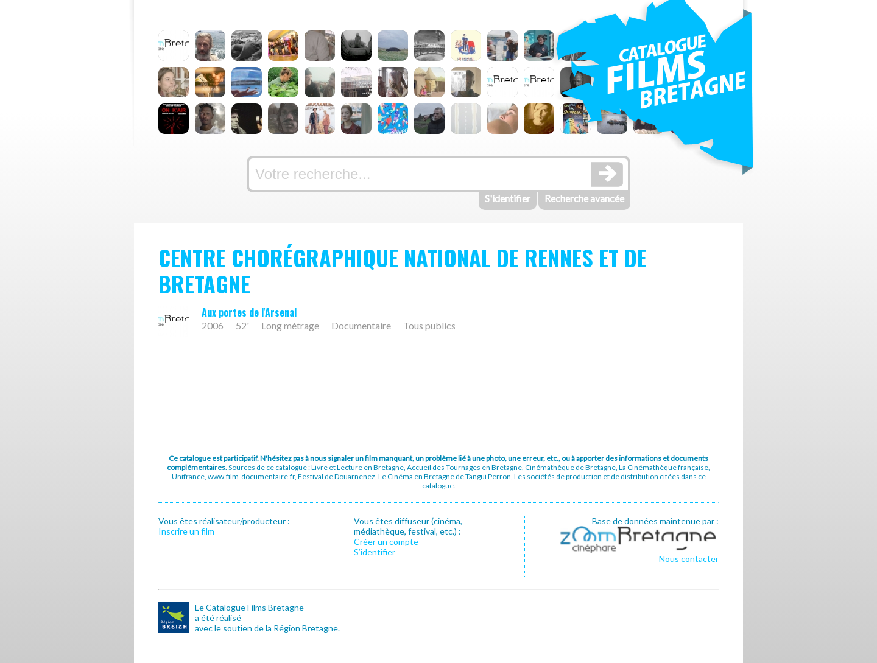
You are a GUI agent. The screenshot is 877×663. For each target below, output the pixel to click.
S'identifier (507, 198)
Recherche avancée (584, 198)
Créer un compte (386, 541)
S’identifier (374, 552)
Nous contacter (689, 558)
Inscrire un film (186, 531)
